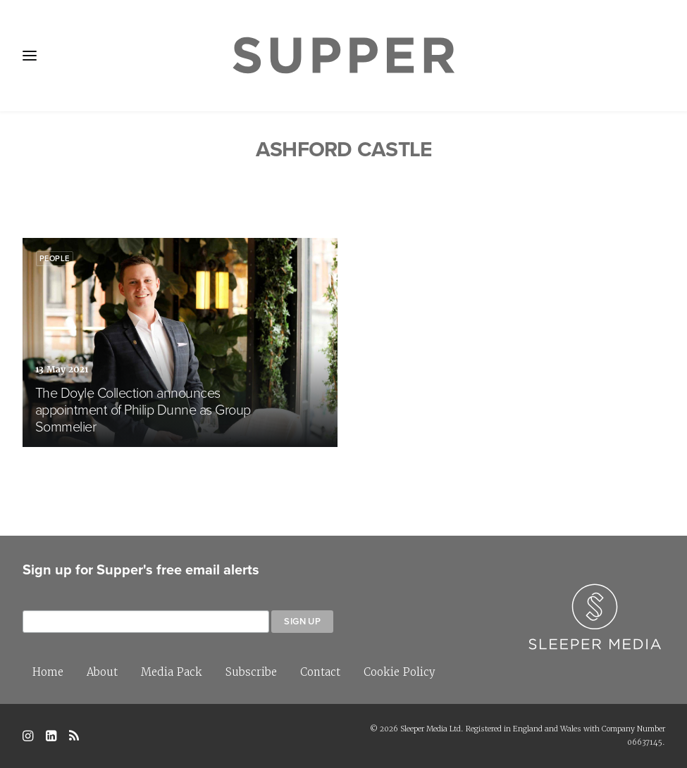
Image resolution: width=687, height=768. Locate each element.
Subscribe (251, 672)
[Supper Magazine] (343, 55)
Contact (320, 672)
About (102, 672)
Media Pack (171, 672)
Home (47, 672)
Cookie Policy (399, 672)
